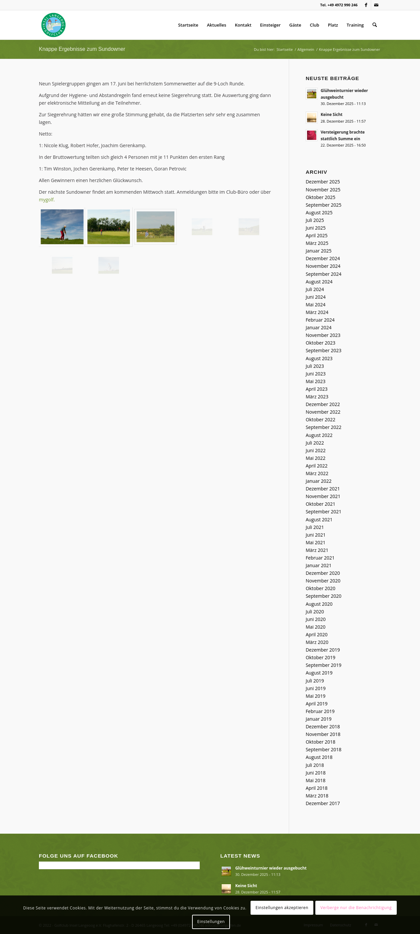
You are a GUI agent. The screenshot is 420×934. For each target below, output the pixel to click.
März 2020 (317, 642)
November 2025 (323, 189)
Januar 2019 (319, 719)
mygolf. (47, 199)
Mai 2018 (316, 780)
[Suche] (374, 25)
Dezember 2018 (323, 726)
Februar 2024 (320, 320)
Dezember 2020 (323, 573)
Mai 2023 (316, 381)
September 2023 (324, 350)
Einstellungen (211, 921)
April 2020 (317, 634)
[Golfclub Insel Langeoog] (53, 25)
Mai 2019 (316, 696)
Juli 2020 (315, 611)
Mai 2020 (316, 627)
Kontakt (243, 25)
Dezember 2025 (323, 181)
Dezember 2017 (323, 803)
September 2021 (324, 511)
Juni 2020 (316, 619)
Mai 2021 (316, 542)
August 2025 (319, 212)
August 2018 (319, 757)
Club (314, 25)
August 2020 (319, 604)
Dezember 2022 (323, 404)
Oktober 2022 (320, 419)
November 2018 (323, 734)
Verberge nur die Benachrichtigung (356, 907)
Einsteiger (270, 25)
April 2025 (317, 235)
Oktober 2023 (320, 343)
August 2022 (319, 435)
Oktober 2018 (320, 742)
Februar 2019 (320, 711)
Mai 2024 (316, 304)
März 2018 (317, 795)
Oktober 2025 (320, 197)
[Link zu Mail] (376, 5)
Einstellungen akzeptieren (282, 907)
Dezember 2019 (323, 650)
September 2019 (324, 665)
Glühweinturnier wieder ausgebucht (271, 868)
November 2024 (323, 266)
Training (355, 25)
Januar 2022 (319, 481)
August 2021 (319, 519)
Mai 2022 (316, 458)
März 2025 (317, 243)
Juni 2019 (316, 688)
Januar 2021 (319, 565)
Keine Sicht (332, 114)
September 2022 (324, 427)
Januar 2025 (319, 251)
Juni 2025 (316, 228)
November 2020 (323, 580)
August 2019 (319, 673)
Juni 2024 (316, 297)
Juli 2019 (315, 680)
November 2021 (323, 496)
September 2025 (324, 205)
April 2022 (317, 466)
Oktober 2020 (320, 588)
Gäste (295, 25)
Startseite (188, 25)
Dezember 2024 (323, 258)
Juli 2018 (315, 765)
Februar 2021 (320, 558)
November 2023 (323, 335)
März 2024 (317, 312)
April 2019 (317, 703)
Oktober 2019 (320, 657)
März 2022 (317, 473)
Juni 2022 (316, 450)
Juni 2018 (316, 773)
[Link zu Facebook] (366, 5)
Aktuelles (216, 25)
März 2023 (317, 396)
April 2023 (317, 389)
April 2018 (317, 788)
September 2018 (324, 749)
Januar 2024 (319, 327)
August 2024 (319, 281)
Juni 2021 (316, 535)
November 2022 (323, 412)
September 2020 (324, 596)
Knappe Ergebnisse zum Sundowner (82, 49)
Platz (333, 25)
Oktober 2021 (320, 504)
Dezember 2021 (323, 488)
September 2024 (324, 274)
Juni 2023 (316, 373)
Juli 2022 (315, 443)
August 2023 (319, 358)
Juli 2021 (315, 527)
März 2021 (317, 550)
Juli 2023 (315, 366)
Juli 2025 (315, 220)
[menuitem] (374, 25)
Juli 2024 (315, 289)
